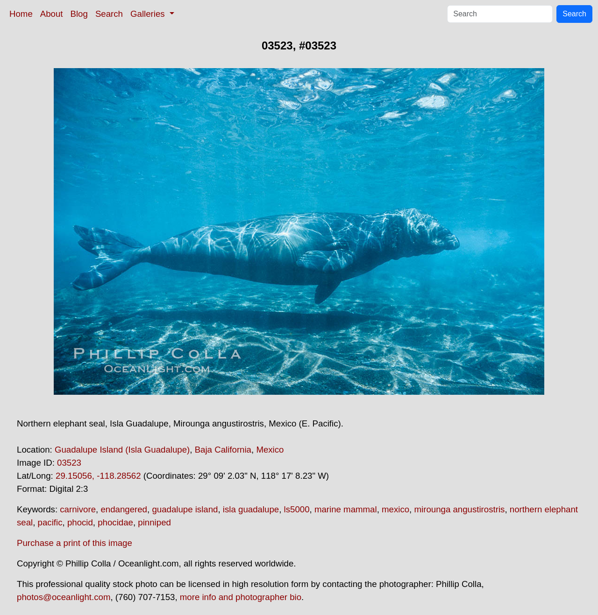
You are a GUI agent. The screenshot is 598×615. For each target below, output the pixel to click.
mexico (395, 509)
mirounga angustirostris (459, 509)
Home (21, 14)
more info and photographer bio (240, 597)
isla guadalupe (251, 509)
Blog (79, 14)
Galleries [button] (148, 14)
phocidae (115, 522)
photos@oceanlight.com (63, 597)
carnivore (78, 509)
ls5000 (297, 509)
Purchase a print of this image (74, 543)
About (51, 14)
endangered (123, 509)
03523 (69, 463)
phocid (80, 522)
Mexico (270, 449)
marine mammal (345, 509)
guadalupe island (185, 509)
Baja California (223, 449)
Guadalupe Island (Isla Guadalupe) (122, 449)
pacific (50, 522)
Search (109, 14)
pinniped (154, 522)
